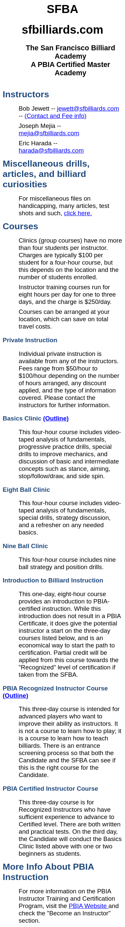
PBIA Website (88, 905)
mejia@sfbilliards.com (49, 133)
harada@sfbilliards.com (51, 150)
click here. (78, 213)
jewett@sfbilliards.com (88, 108)
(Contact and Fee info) (56, 115)
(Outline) (56, 418)
